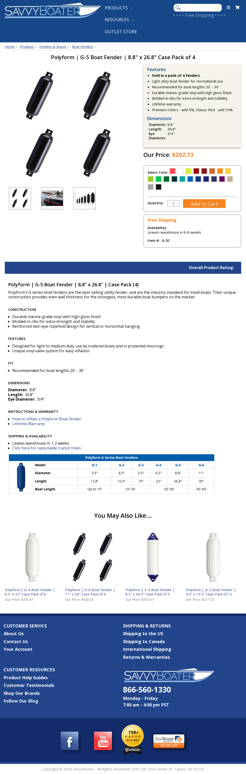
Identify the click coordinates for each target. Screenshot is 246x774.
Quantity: (156, 203)
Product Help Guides (26, 677)
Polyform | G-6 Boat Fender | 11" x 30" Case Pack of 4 (90, 592)
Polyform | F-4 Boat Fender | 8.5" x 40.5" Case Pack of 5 (150, 592)
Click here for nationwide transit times (46, 448)
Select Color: (158, 172)
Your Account (18, 649)
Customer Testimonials (29, 685)
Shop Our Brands (22, 693)
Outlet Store (121, 31)
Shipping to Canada (144, 641)
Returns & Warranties (146, 657)
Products (118, 8)
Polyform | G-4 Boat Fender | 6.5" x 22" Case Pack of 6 (30, 592)
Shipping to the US (143, 633)
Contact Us (16, 641)
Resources (119, 19)
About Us (14, 633)
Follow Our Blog (21, 701)
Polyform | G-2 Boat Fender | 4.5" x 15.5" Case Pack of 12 (211, 592)
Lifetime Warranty (28, 423)
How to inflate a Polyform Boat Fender (46, 419)
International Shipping (147, 649)
